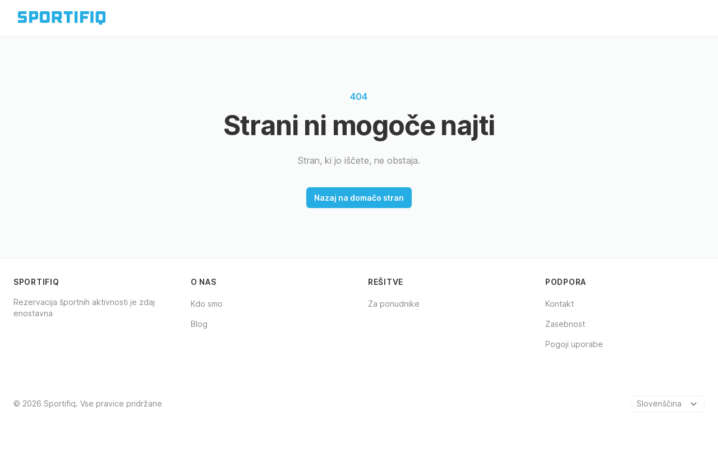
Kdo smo (207, 303)
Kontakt (559, 303)
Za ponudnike (394, 303)
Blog (199, 324)
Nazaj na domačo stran (359, 197)
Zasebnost (565, 324)
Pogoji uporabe (574, 344)
